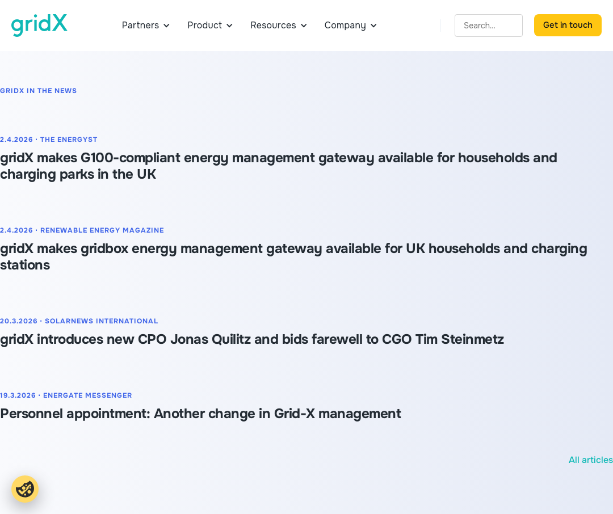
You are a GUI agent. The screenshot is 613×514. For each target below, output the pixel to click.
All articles (591, 460)
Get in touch (568, 25)
